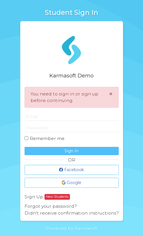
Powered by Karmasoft (72, 228)
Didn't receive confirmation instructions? (72, 213)
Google (71, 182)
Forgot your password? (51, 206)
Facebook (71, 169)
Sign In (71, 150)
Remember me (47, 138)
